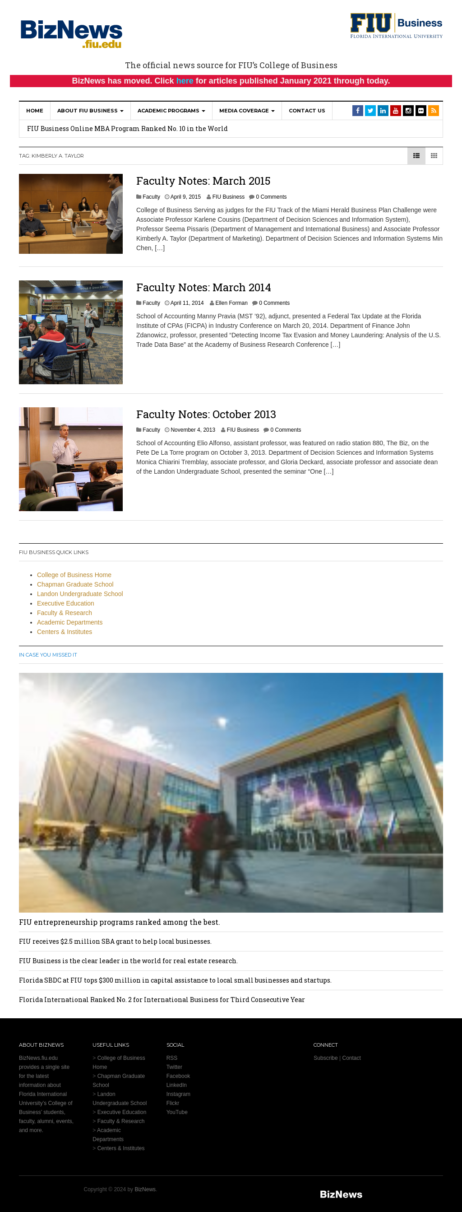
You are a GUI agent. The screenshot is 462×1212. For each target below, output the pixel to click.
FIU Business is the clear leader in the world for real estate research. (128, 960)
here (185, 80)
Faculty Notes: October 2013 (206, 414)
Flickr (173, 1103)
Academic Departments (70, 622)
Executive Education (65, 603)
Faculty (151, 197)
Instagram (178, 1094)
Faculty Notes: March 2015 (203, 180)
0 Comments (271, 197)
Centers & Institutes (64, 631)
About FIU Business (90, 110)
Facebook (178, 1076)
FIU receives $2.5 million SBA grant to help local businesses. (115, 941)
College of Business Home (74, 574)
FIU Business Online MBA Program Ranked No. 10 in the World (127, 128)
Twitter (174, 1067)
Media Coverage (247, 110)
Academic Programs (171, 110)
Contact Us (307, 110)
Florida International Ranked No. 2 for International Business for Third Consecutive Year (162, 999)
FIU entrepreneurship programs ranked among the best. (119, 922)
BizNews (145, 1189)
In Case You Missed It (48, 655)
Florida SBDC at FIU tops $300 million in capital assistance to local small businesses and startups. (175, 980)
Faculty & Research (64, 612)
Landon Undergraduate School (80, 593)
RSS (172, 1058)
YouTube (177, 1112)
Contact (351, 1058)
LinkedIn (176, 1085)
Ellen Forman (231, 303)
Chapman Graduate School (75, 584)
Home (34, 110)
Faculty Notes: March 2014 (203, 287)
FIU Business (229, 197)
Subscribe (325, 1058)
